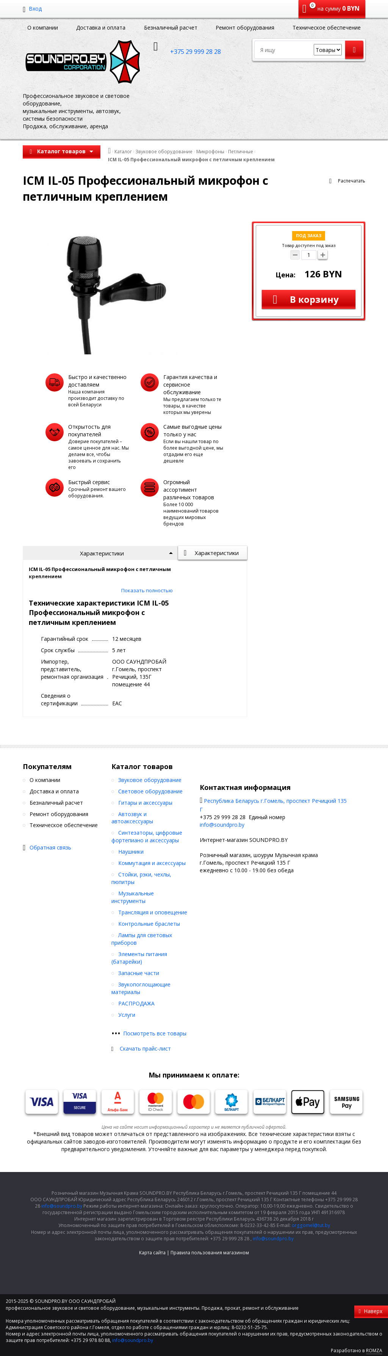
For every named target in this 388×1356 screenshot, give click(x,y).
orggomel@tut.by (311, 1225)
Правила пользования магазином (210, 1252)
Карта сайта (152, 1252)
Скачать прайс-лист (145, 1048)
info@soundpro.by (222, 824)
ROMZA (374, 1350)
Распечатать (351, 181)
